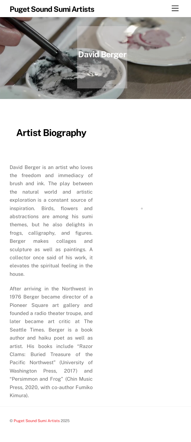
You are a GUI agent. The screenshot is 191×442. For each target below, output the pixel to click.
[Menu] (175, 8)
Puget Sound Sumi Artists (37, 420)
